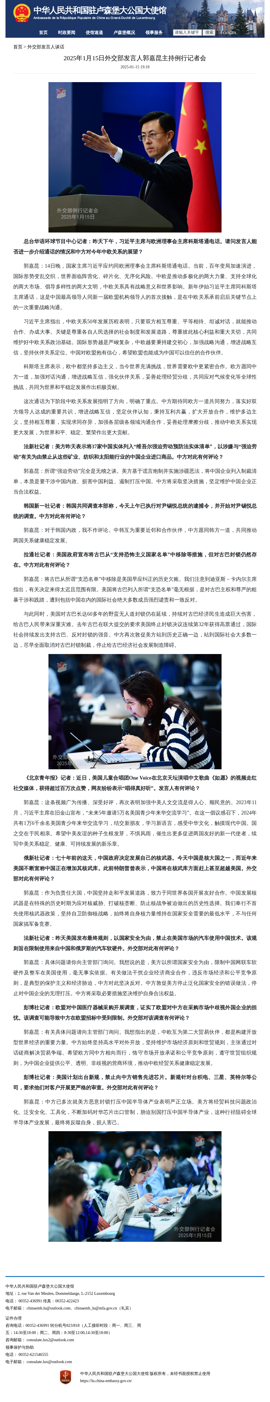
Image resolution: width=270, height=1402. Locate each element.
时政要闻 (66, 32)
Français (228, 32)
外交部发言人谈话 (45, 46)
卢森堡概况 (124, 32)
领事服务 (154, 32)
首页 (43, 32)
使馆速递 (94, 32)
